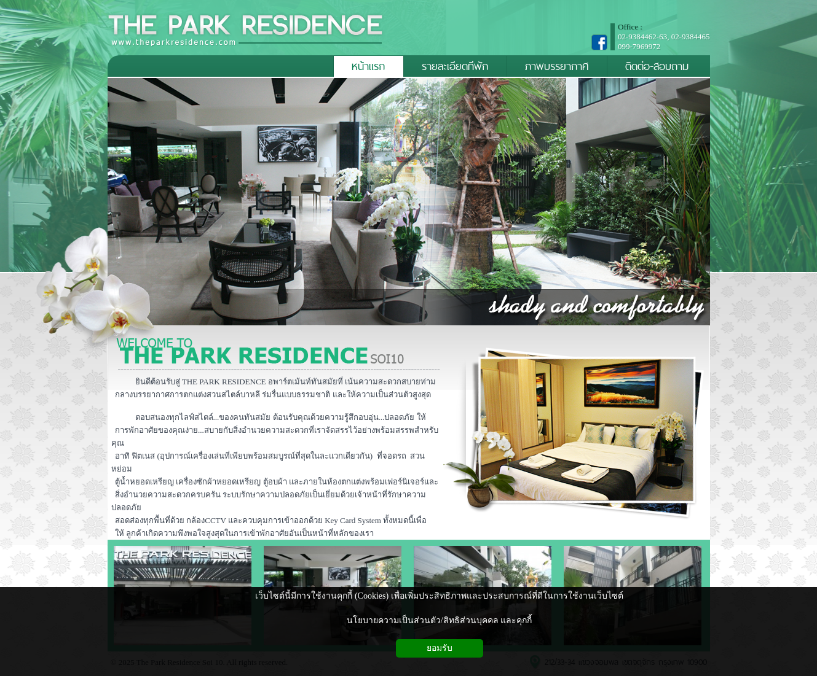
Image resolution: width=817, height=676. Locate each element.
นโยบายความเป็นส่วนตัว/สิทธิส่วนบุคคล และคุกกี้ (439, 620)
